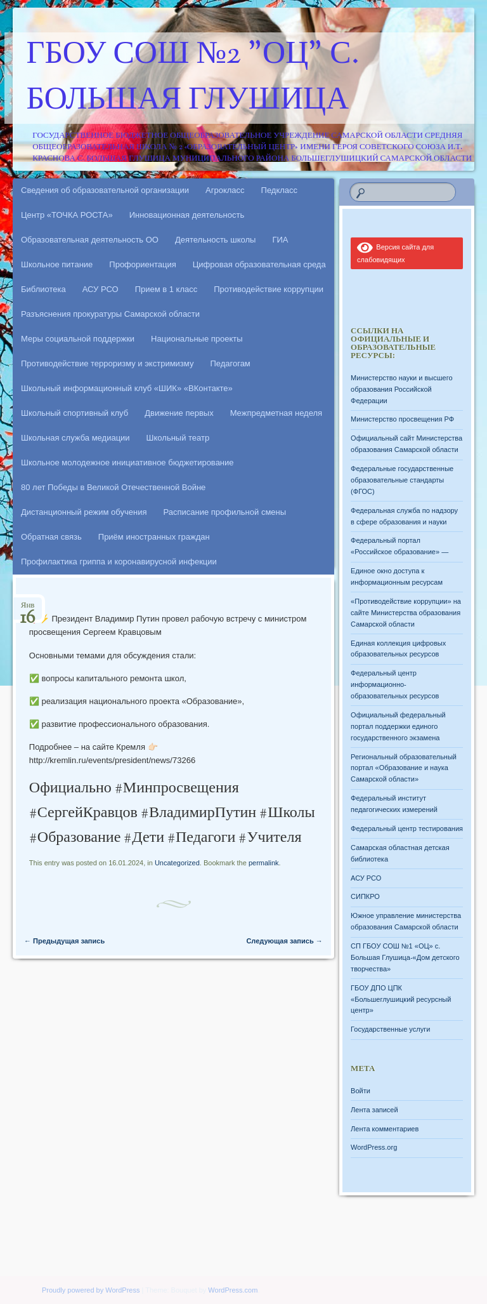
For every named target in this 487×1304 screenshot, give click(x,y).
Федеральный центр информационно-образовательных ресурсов (395, 684)
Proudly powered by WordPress (91, 1290)
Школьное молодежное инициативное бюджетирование (127, 462)
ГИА (280, 239)
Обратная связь (51, 537)
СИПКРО (365, 896)
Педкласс (279, 190)
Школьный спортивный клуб (74, 413)
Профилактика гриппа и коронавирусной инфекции (119, 561)
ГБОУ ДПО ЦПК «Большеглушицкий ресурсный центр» (401, 999)
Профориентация (142, 264)
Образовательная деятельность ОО (90, 239)
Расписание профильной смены (225, 512)
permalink (264, 863)
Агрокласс (225, 190)
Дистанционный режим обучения (84, 512)
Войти (360, 1090)
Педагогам (230, 363)
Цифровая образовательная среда (259, 264)
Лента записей (374, 1110)
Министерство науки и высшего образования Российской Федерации (401, 389)
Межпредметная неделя (276, 413)
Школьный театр (178, 437)
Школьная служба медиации (75, 437)
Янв (27, 609)
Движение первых (179, 413)
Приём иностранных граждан (154, 537)
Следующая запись (284, 941)
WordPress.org (374, 1147)
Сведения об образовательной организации (105, 190)
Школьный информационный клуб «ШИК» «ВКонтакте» (127, 388)
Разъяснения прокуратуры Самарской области (110, 314)
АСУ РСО (100, 289)
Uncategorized (177, 863)
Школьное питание (57, 264)
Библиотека (43, 289)
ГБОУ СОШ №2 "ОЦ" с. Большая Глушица (193, 78)
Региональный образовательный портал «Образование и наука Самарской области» (404, 768)
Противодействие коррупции (268, 289)
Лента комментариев (385, 1129)
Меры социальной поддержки (77, 338)
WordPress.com (232, 1290)
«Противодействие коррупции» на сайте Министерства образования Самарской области (406, 612)
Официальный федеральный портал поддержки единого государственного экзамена (398, 726)
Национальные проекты (197, 338)
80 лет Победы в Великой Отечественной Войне (113, 487)
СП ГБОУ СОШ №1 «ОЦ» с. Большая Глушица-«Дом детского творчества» (405, 957)
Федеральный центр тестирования (407, 828)
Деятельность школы (215, 239)
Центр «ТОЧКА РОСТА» (67, 215)
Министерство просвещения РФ (402, 419)
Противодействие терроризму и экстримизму (107, 363)
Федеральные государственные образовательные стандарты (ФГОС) (402, 480)
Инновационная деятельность (187, 215)
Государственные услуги (390, 1029)
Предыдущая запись (64, 941)
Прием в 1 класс (166, 289)
